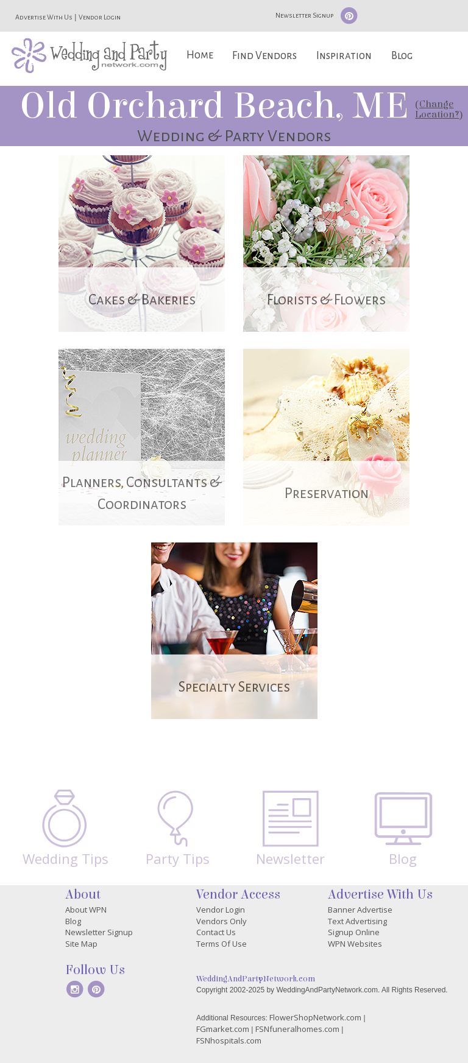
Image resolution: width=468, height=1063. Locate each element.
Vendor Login (100, 17)
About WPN (86, 909)
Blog (402, 55)
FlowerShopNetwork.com (315, 1017)
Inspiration (344, 55)
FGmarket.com (222, 1028)
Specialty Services (234, 687)
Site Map (81, 943)
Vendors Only (221, 921)
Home (199, 55)
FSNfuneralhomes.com (297, 1028)
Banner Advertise (360, 909)
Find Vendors (264, 55)
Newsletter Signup (304, 15)
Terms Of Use (221, 943)
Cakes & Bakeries (142, 299)
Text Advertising (357, 921)
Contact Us (216, 932)
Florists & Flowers (326, 299)
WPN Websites (355, 943)
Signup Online (354, 932)
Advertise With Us (44, 17)
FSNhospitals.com (228, 1040)
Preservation (327, 493)
